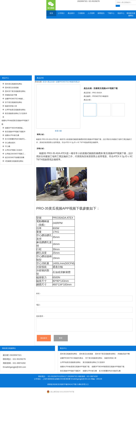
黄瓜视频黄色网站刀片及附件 (16, 113)
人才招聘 (91, 13)
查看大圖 (58, 131)
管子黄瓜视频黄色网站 (13, 102)
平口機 (7, 146)
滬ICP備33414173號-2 (69, 384)
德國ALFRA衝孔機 (12, 135)
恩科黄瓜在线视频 (12, 88)
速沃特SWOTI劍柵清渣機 (14, 157)
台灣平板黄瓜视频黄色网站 (15, 110)
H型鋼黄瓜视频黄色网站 (14, 161)
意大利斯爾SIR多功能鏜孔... (15, 139)
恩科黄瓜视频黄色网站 (13, 84)
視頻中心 (121, 13)
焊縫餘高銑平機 (11, 95)
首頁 (51, 13)
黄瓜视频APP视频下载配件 (15, 132)
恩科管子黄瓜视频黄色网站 (15, 91)
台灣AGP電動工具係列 (13, 150)
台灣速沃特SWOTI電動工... (15, 154)
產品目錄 (50, 82)
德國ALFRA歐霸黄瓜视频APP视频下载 (15, 122)
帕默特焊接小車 (11, 106)
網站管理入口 (83, 384)
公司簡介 (61, 13)
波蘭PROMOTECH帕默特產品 (67, 82)
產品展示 (71, 13)
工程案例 (81, 13)
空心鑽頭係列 (10, 143)
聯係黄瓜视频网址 (131, 14)
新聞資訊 (101, 13)
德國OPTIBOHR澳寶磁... (14, 128)
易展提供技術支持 (54, 384)
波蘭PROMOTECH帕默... (14, 99)
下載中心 (111, 13)
